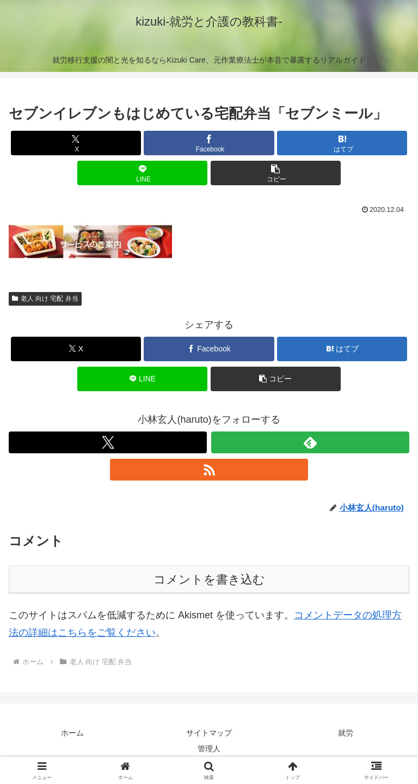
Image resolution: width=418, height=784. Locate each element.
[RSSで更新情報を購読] (209, 470)
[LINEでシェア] (142, 173)
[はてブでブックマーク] (342, 143)
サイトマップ (209, 732)
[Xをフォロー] (108, 442)
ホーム (72, 732)
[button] (276, 173)
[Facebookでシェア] (209, 143)
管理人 (209, 748)
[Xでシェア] (76, 143)
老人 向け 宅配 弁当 (45, 298)
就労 (345, 732)
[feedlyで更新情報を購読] (310, 442)
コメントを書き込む (209, 579)
